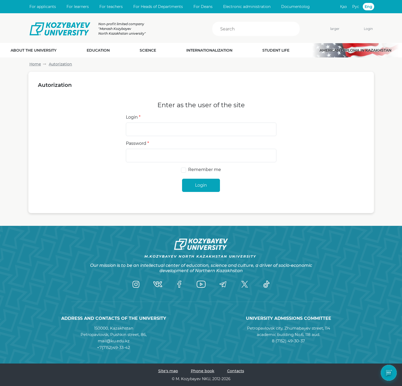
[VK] (157, 284)
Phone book (202, 371)
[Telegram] (222, 284)
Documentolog (295, 6)
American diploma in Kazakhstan (355, 50)
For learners (78, 6)
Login (368, 29)
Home (35, 64)
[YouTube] (201, 284)
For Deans (203, 6)
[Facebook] (179, 284)
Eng (368, 6)
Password (137, 143)
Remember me (204, 169)
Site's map (168, 371)
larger (331, 29)
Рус (355, 6)
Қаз (343, 6)
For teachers (111, 6)
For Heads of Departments (158, 6)
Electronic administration (247, 6)
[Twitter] (244, 284)
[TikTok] (266, 284)
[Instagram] (135, 284)
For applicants (42, 6)
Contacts (235, 371)
